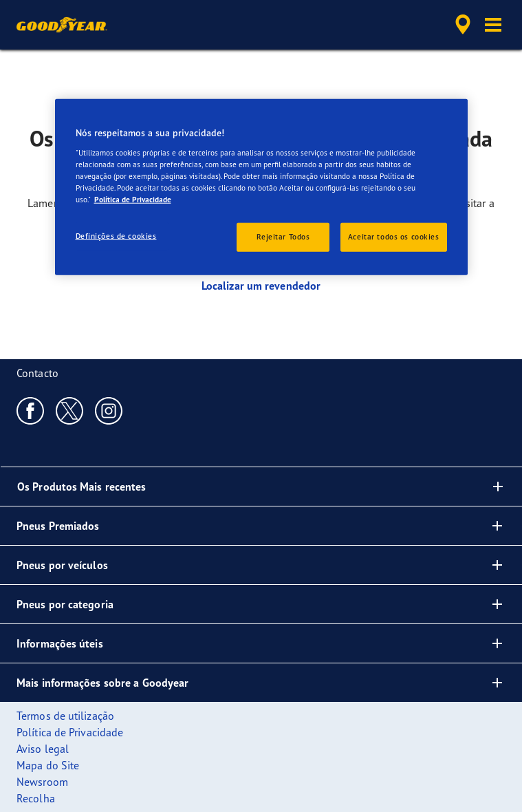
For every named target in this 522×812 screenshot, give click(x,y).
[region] (261, 187)
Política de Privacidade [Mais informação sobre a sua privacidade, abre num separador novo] (132, 199)
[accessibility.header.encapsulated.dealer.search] (462, 24)
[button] (493, 24)
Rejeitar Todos (283, 237)
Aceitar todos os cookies (393, 237)
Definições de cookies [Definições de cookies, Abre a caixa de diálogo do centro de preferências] (116, 236)
